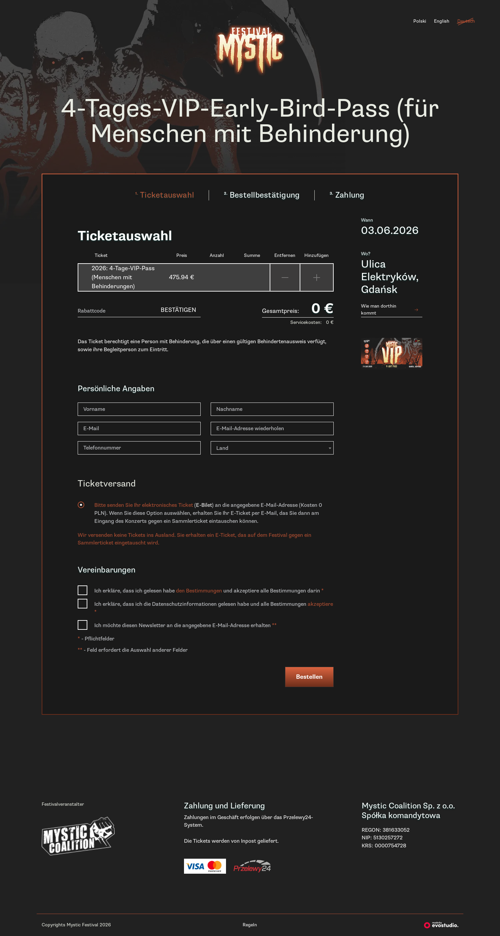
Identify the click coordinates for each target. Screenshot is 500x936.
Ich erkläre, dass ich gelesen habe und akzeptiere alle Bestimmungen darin (209, 590)
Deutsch (466, 21)
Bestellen (309, 677)
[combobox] (272, 448)
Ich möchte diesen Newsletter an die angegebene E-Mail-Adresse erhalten (185, 625)
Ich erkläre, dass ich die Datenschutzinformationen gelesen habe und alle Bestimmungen (213, 608)
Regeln (250, 925)
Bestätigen (178, 310)
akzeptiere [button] (320, 604)
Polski (419, 21)
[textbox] (272, 448)
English (441, 21)
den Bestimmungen (199, 590)
